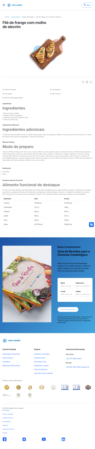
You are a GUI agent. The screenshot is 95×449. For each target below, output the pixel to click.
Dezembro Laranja (41, 366)
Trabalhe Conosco (7, 418)
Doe (88, 5)
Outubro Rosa (39, 358)
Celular (78, 291)
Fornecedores (6, 421)
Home (7, 17)
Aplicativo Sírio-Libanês (43, 373)
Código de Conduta (8, 429)
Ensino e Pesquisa (7, 414)
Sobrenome (80, 283)
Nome (63, 283)
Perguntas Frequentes (11, 354)
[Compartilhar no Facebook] (87, 82)
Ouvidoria (6, 362)
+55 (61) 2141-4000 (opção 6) (77, 367)
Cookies (4, 433)
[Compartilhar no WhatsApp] (91, 82)
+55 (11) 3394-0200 (73, 359)
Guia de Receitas (40, 369)
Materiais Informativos (11, 366)
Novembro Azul (40, 362)
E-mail (63, 291)
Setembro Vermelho (42, 354)
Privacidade (5, 410)
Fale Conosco (7, 358)
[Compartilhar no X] (83, 82)
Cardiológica (15, 17)
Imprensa (5, 425)
